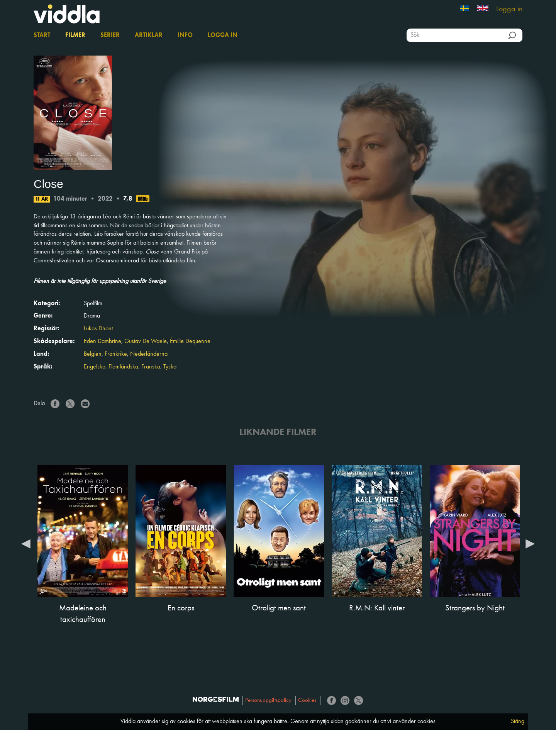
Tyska (169, 367)
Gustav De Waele (145, 341)
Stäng (517, 721)
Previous (26, 543)
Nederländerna (149, 354)
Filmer (75, 35)
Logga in (509, 9)
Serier (110, 35)
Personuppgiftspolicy (268, 700)
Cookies (307, 700)
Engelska (94, 367)
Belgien (93, 354)
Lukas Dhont (98, 329)
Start (42, 35)
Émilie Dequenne (190, 341)
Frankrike (116, 354)
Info (185, 35)
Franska (150, 367)
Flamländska (123, 367)
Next (530, 543)
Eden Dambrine (102, 341)
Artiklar (149, 35)
